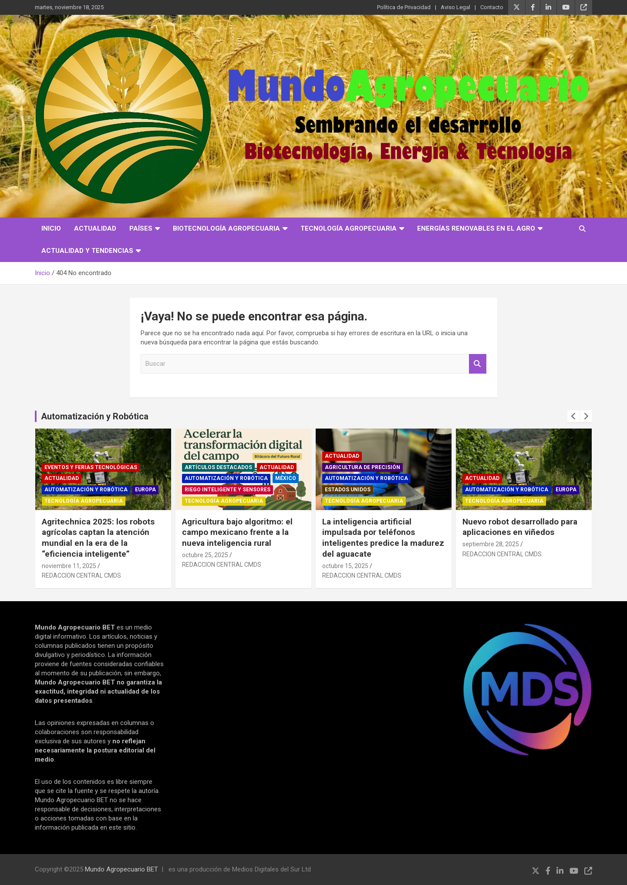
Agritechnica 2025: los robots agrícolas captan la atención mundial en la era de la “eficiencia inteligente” (98, 538)
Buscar (477, 364)
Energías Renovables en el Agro (476, 228)
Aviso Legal (455, 7)
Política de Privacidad (404, 7)
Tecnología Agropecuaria (348, 228)
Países (140, 228)
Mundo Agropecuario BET (121, 869)
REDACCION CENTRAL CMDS (81, 575)
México (285, 478)
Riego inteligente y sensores (227, 490)
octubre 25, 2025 (205, 554)
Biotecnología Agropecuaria (226, 228)
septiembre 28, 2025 (490, 544)
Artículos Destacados (218, 467)
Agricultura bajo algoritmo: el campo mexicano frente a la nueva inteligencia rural (237, 532)
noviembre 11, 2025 (69, 565)
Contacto (491, 7)
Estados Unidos (348, 490)
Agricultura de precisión (362, 467)
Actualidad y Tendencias (87, 251)
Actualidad (95, 228)
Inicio (51, 228)
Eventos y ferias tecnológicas (90, 467)
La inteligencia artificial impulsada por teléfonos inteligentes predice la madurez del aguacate (383, 538)
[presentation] (573, 416)
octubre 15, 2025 (345, 565)
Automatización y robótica (86, 490)
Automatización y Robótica (94, 416)
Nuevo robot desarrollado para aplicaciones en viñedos (519, 527)
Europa (145, 490)
